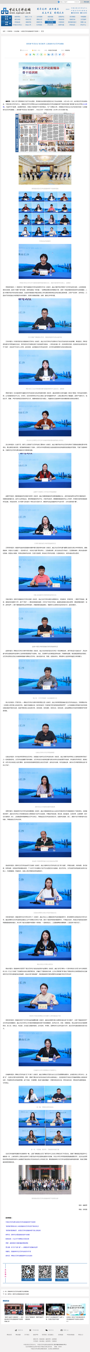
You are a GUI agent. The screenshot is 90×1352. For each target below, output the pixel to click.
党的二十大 (28, 16)
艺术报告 (39, 25)
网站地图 (86, 2)
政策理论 (17, 16)
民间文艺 (28, 19)
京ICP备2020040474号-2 (60, 1344)
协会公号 (28, 25)
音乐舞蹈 (72, 16)
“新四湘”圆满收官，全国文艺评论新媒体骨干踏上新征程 (23, 1230)
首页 (4, 31)
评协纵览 (17, 22)
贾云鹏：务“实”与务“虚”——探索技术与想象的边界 (22, 1247)
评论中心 (83, 25)
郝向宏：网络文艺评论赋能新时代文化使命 (19, 1255)
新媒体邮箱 (75, 13)
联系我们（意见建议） (48, 1334)
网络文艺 (39, 19)
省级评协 (28, 22)
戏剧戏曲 (50, 16)
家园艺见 (39, 22)
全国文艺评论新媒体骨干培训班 (29, 31)
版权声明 (35, 1334)
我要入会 (83, 22)
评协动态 (72, 25)
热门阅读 (50, 19)
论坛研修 (50, 22)
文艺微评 (83, 19)
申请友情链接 (70, 1334)
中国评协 (9, 31)
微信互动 (51, 1330)
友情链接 (60, 1334)
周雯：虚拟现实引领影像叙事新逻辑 (17, 1243)
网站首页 (9, 1334)
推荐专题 (61, 25)
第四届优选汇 (72, 22)
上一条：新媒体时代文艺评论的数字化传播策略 (16, 1291)
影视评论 (61, 16)
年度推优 (61, 22)
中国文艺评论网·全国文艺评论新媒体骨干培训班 (21, 1222)
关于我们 (26, 1334)
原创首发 (61, 19)
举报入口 (80, 1334)
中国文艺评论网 (52, 50)
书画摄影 (83, 16)
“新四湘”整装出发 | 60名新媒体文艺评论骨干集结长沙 (22, 1226)
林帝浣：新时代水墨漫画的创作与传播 (18, 1234)
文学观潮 (39, 16)
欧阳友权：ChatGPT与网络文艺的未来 (17, 1239)
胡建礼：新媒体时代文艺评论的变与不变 (18, 1251)
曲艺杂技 (17, 19)
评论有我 (50, 25)
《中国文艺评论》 (17, 25)
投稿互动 (72, 19)
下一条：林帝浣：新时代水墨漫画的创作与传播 (16, 1294)
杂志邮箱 (83, 13)
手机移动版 (36, 1330)
